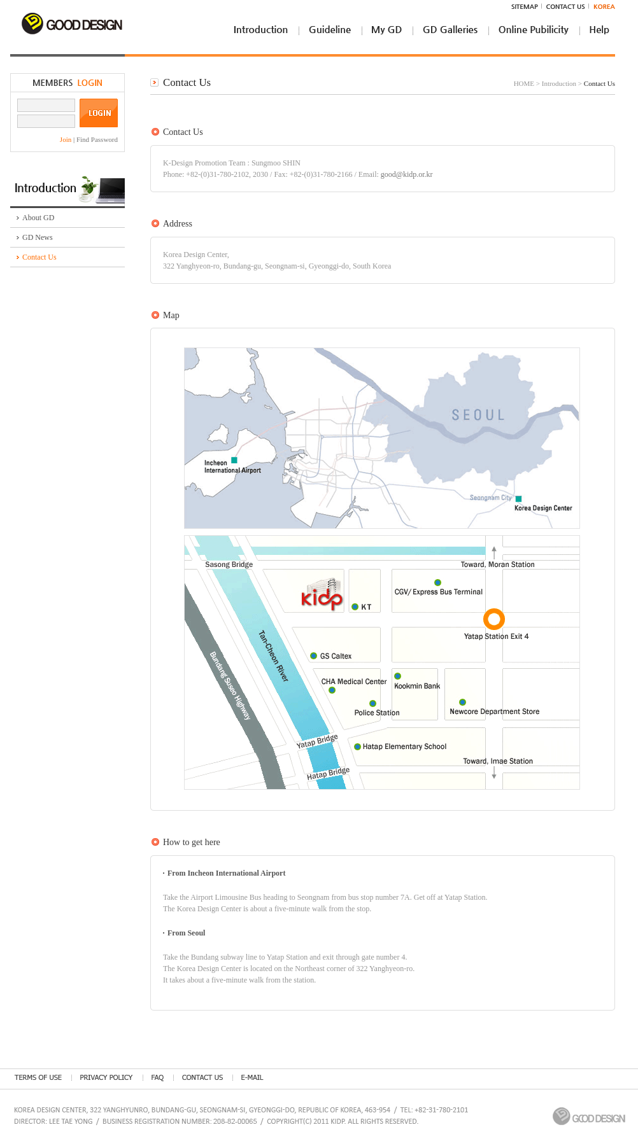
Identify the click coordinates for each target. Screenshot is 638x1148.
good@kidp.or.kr (407, 174)
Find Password (97, 139)
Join (66, 139)
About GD (38, 217)
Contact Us (39, 257)
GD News (37, 237)
